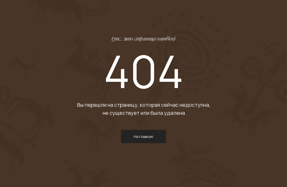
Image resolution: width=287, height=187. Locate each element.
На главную (143, 136)
